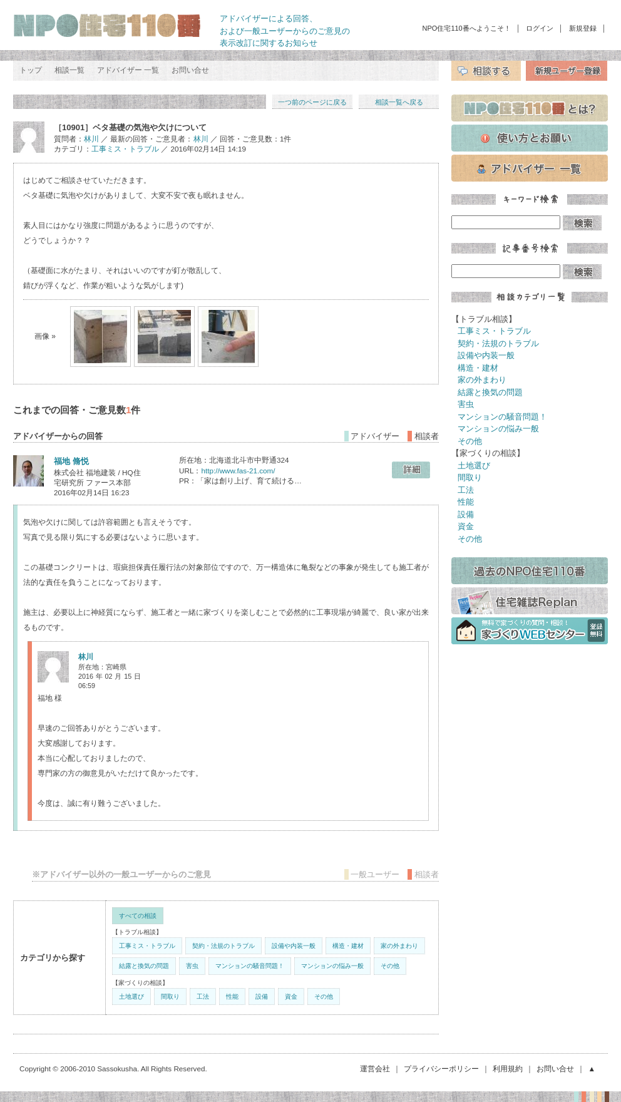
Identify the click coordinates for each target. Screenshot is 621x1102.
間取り (170, 996)
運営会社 (375, 1068)
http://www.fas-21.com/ (238, 470)
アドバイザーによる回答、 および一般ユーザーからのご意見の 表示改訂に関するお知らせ (285, 31)
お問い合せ (190, 70)
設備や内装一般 (294, 945)
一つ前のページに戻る (312, 102)
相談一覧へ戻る (399, 102)
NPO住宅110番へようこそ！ (467, 28)
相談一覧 (69, 70)
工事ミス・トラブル (125, 149)
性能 (232, 996)
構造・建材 (348, 945)
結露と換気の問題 (144, 965)
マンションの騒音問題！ (249, 965)
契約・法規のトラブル (223, 945)
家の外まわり (399, 945)
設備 (261, 996)
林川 (91, 139)
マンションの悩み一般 (332, 965)
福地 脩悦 (71, 461)
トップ (30, 70)
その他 (390, 965)
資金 (291, 996)
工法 (203, 996)
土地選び (131, 996)
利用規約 (508, 1068)
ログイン (539, 28)
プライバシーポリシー (441, 1068)
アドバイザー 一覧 (128, 70)
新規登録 (583, 28)
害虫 (192, 965)
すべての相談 (138, 915)
